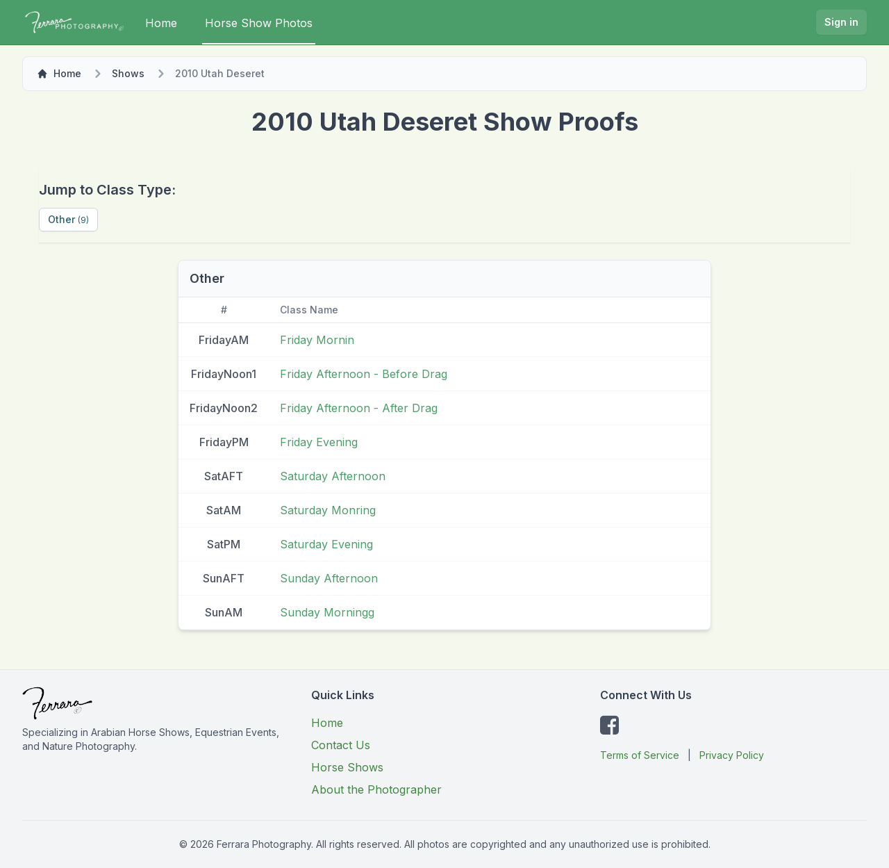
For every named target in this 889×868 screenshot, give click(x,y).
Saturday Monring (328, 510)
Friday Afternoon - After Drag (359, 408)
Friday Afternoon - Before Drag (363, 374)
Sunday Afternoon (329, 578)
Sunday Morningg (327, 612)
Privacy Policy (731, 755)
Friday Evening (319, 442)
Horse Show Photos (259, 23)
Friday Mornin (317, 340)
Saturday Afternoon (332, 476)
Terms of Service (639, 755)
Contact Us (340, 745)
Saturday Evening (326, 544)
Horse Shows (347, 767)
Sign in (841, 22)
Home (161, 23)
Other (68, 219)
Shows (128, 73)
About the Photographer (376, 789)
